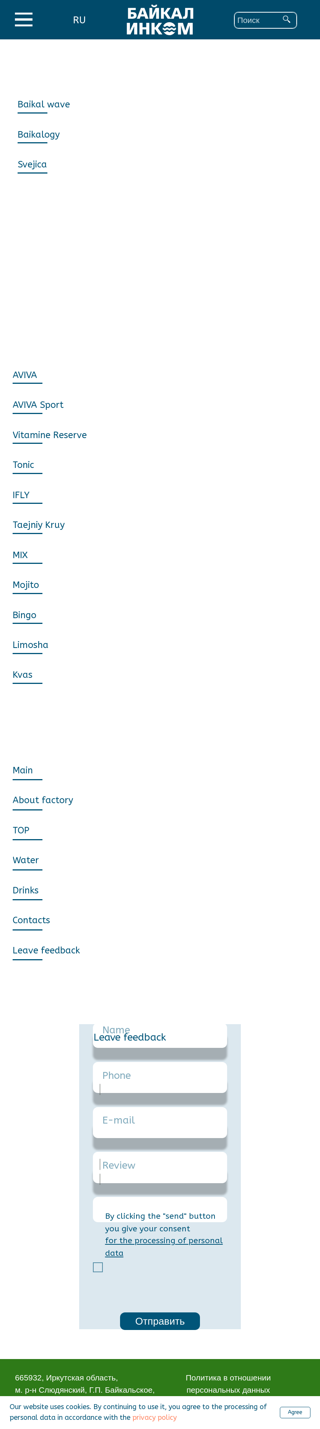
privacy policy (154, 1417)
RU (79, 20)
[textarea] (160, 1209)
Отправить (160, 1321)
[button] (63, 950)
